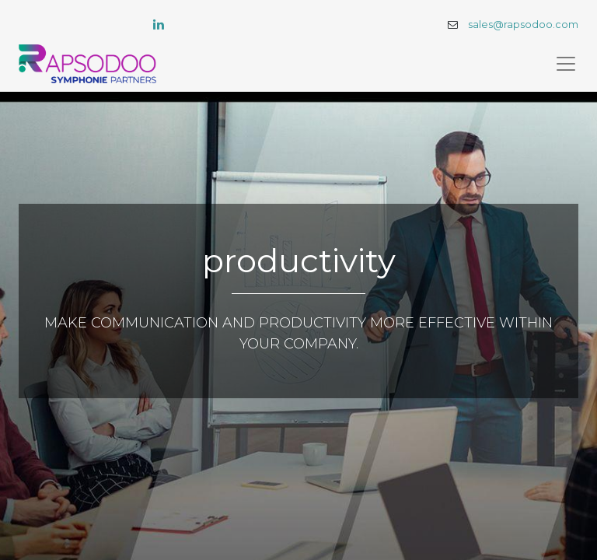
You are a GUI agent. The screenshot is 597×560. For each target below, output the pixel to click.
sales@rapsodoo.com (523, 24)
